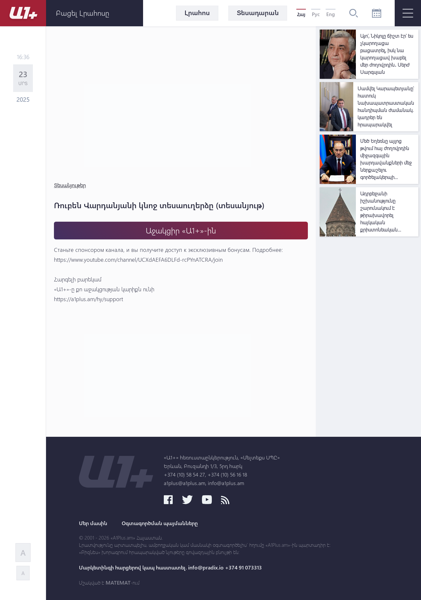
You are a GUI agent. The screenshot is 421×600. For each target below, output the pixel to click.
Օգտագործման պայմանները (160, 523)
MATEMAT (118, 583)
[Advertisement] (369, 338)
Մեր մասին (93, 523)
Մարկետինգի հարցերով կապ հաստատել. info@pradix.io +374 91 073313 (170, 567)
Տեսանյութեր (70, 185)
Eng (330, 14)
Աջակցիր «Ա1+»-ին (181, 230)
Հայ (301, 14)
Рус (316, 14)
